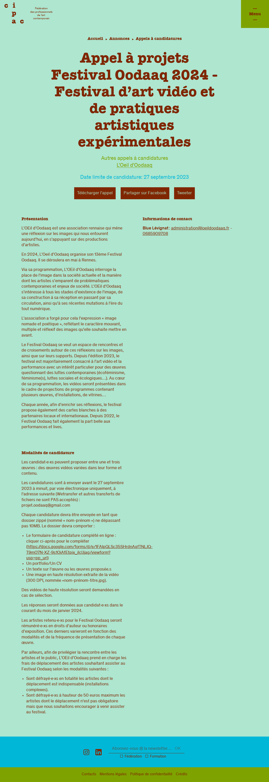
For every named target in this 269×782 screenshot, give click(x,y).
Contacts (89, 774)
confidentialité (151, 774)
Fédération (133, 757)
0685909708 (155, 234)
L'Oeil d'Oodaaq (134, 165)
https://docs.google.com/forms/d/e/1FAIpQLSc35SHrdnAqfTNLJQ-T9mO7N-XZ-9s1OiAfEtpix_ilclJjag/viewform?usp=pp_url (89, 552)
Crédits (181, 774)
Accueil (94, 38)
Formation (158, 757)
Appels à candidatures (159, 38)
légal (113, 774)
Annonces (119, 38)
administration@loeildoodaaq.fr (200, 228)
